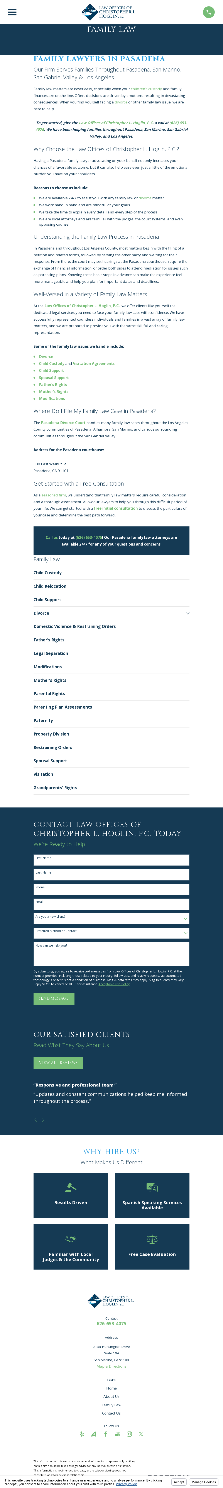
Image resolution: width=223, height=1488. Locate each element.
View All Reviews (58, 1062)
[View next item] (43, 1120)
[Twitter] (141, 1434)
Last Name (43, 872)
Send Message (54, 998)
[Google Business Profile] (117, 1434)
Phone (40, 887)
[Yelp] (81, 1434)
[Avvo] (93, 1434)
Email (39, 902)
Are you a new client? (50, 917)
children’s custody (146, 88)
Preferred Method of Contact (56, 931)
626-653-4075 (111, 1323)
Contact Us (111, 1413)
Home (111, 1388)
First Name (43, 858)
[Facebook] (105, 1434)
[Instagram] (129, 1434)
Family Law (111, 1404)
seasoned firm (54, 495)
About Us (111, 1396)
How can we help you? (51, 945)
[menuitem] (112, 573)
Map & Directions (111, 1366)
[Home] (109, 12)
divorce (121, 102)
